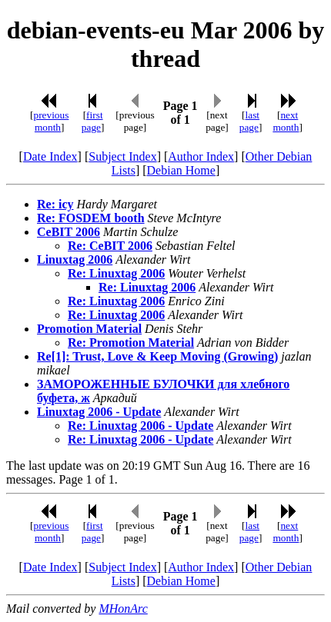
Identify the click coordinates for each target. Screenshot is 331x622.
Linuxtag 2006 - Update (99, 411)
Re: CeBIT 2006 (110, 245)
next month (285, 121)
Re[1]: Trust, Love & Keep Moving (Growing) (157, 356)
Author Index (201, 156)
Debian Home (181, 170)
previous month (51, 121)
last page (249, 121)
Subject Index (122, 156)
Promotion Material (89, 328)
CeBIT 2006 (68, 231)
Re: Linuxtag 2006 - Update (140, 425)
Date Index (50, 156)
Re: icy (55, 204)
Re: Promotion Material (131, 342)
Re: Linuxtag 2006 (116, 273)
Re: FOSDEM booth (91, 218)
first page (92, 121)
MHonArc (123, 608)
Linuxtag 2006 (74, 259)
